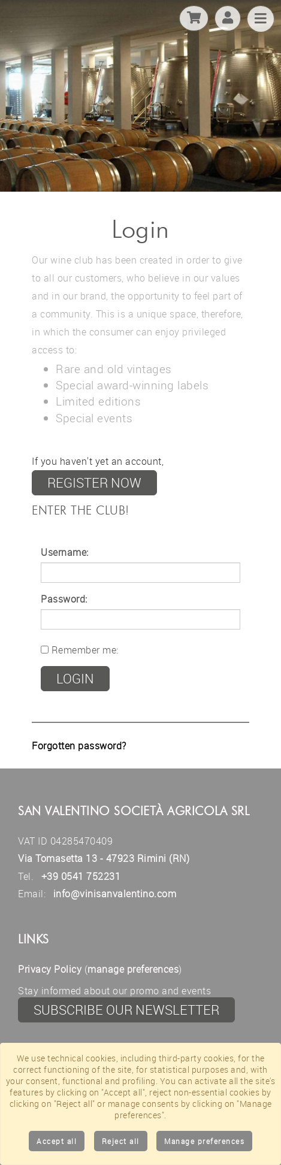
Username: (65, 552)
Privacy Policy (49, 969)
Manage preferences (204, 1141)
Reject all (121, 1141)
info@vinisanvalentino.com (115, 893)
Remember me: (80, 649)
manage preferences (133, 969)
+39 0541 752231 (81, 876)
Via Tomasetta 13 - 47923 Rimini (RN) (103, 858)
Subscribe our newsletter (126, 1009)
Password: (64, 599)
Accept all (57, 1141)
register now (94, 482)
